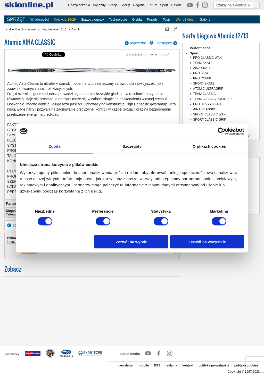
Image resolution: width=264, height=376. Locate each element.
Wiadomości (39, 19)
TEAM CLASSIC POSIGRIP (212, 99)
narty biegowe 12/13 (54, 29)
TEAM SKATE (202, 63)
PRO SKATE (202, 73)
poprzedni (138, 43)
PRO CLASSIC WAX (207, 58)
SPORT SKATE (203, 83)
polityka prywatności (214, 365)
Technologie (118, 19)
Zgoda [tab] (55, 146)
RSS (157, 365)
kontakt (187, 365)
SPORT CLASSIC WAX (209, 114)
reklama (171, 365)
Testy (166, 19)
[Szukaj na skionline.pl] (256, 5)
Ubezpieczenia (79, 5)
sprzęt (32, 29)
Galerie (176, 5)
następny (164, 43)
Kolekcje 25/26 (65, 19)
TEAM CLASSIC (204, 94)
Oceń (165, 55)
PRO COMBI (202, 78)
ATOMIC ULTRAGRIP (208, 88)
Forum (152, 5)
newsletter (126, 365)
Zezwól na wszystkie (207, 242)
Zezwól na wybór (131, 242)
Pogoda (139, 5)
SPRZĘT (16, 19)
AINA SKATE (202, 68)
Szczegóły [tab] (131, 146)
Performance (200, 48)
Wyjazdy (99, 5)
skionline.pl (16, 29)
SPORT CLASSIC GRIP (209, 119)
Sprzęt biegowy (92, 19)
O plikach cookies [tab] (209, 146)
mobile (144, 365)
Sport (164, 5)
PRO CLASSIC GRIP (207, 104)
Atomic (76, 29)
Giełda (137, 19)
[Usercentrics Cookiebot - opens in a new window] (221, 131)
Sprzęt (125, 5)
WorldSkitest (185, 19)
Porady (152, 19)
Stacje (113, 5)
